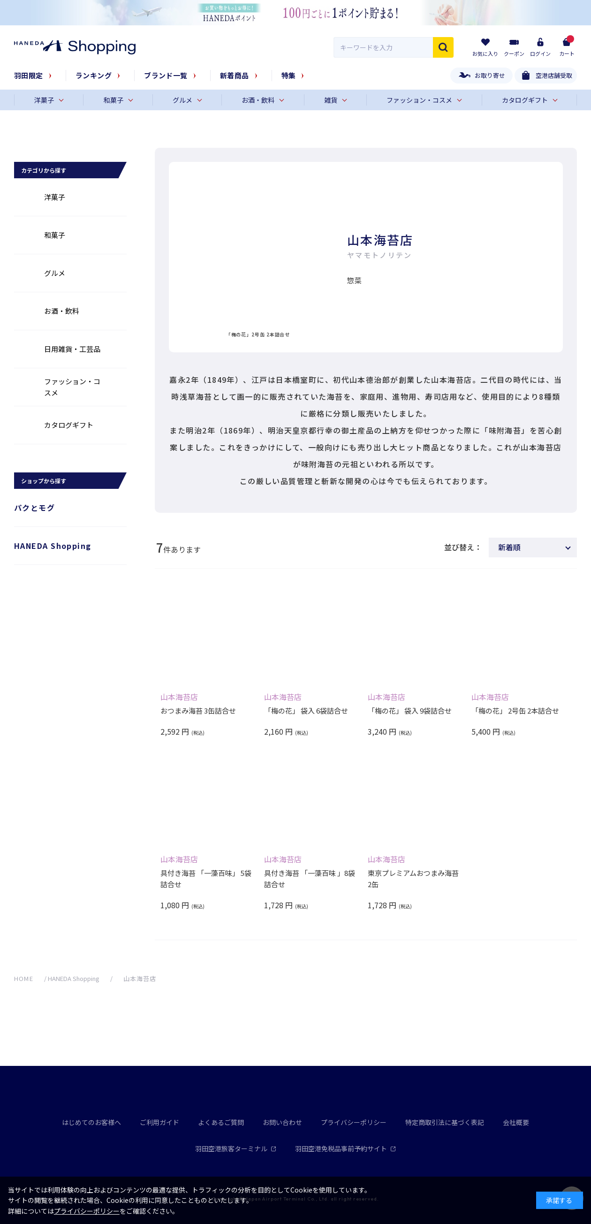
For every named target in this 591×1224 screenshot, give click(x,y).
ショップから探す (43, 481)
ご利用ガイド (159, 1122)
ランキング (94, 75)
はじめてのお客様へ (91, 1122)
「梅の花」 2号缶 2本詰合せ (515, 710)
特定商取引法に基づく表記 (444, 1122)
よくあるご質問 (221, 1122)
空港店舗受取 (554, 75)
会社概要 (516, 1122)
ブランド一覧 (166, 75)
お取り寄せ (490, 75)
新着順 (509, 547)
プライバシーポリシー (353, 1122)
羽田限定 (28, 75)
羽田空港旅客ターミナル (235, 1148)
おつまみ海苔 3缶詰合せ (198, 710)
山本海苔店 (179, 696)
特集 (288, 75)
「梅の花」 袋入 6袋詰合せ (306, 710)
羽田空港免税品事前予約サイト (345, 1148)
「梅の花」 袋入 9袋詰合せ (410, 710)
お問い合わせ (282, 1122)
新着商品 (234, 75)
